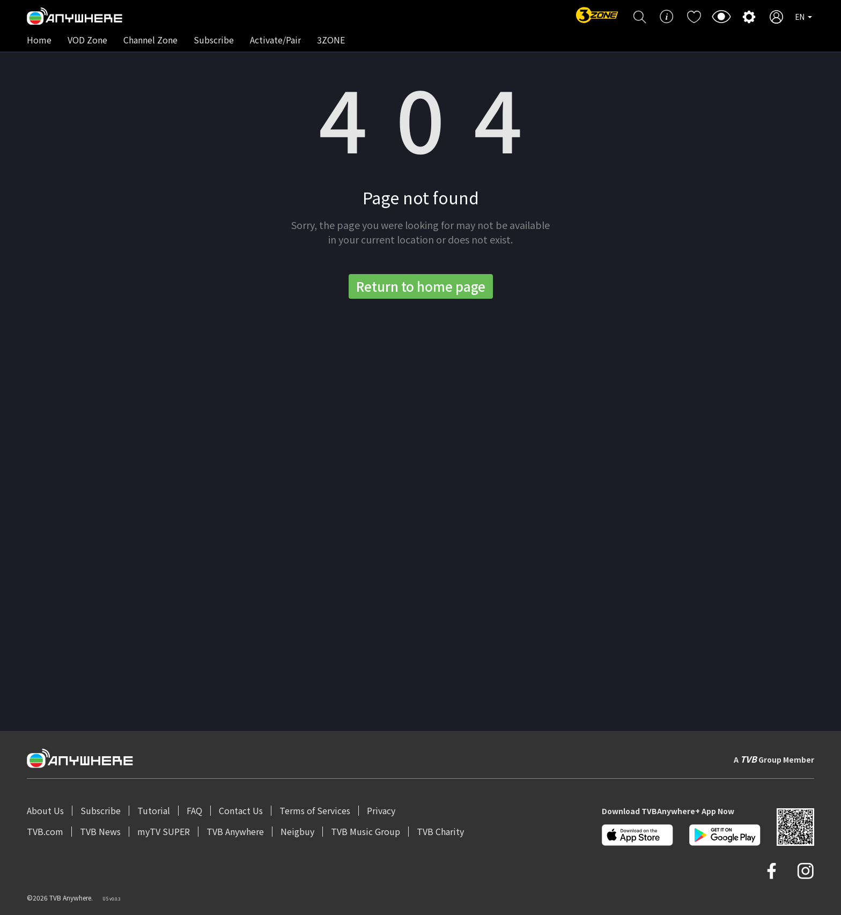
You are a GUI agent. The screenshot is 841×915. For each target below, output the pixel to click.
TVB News (100, 831)
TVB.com (45, 831)
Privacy (381, 810)
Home (39, 39)
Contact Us (241, 810)
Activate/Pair (275, 39)
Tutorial (153, 810)
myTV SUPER (163, 831)
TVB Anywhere (235, 831)
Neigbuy (297, 831)
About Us (45, 810)
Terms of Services (314, 810)
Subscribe (214, 39)
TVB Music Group (365, 831)
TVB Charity (440, 831)
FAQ (194, 810)
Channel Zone (150, 39)
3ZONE (331, 39)
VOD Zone (87, 39)
